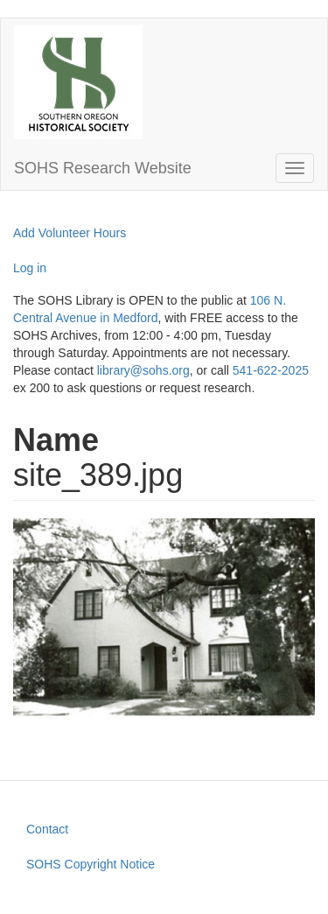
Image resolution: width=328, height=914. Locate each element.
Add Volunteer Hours (69, 233)
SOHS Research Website (103, 168)
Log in (29, 268)
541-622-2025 (271, 370)
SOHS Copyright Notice (90, 864)
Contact (47, 829)
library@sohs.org (143, 370)
